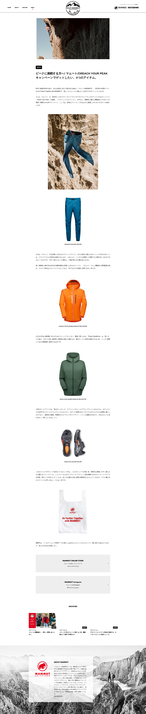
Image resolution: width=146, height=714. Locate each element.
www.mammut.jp (58, 696)
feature (24, 7)
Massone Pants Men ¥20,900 (73, 244)
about (17, 7)
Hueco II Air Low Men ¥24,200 (73, 461)
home (9, 7)
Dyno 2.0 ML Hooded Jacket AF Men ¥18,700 (73, 399)
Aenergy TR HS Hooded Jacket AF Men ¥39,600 (73, 326)
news (32, 7)
